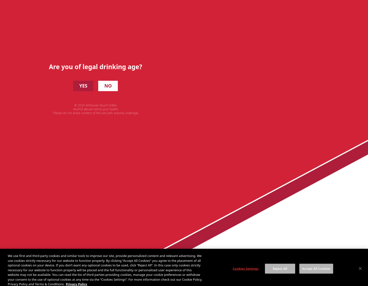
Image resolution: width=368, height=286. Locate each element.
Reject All (280, 272)
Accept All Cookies (316, 272)
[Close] (360, 272)
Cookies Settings (246, 272)
